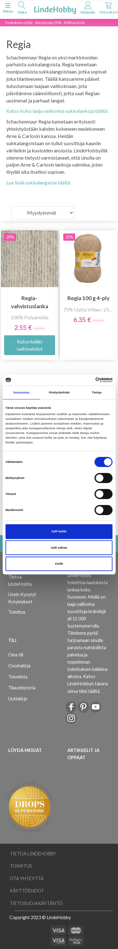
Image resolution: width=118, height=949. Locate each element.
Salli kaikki (59, 531)
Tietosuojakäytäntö (36, 903)
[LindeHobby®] (55, 9)
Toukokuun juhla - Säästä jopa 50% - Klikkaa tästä (45, 22)
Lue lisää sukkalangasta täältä (38, 182)
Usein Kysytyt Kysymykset (22, 598)
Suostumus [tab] (21, 392)
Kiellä (59, 563)
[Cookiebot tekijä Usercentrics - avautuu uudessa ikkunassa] (85, 380)
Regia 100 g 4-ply (88, 298)
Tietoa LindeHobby (20, 580)
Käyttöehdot (27, 890)
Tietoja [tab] (97, 392)
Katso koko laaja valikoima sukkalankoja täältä (57, 111)
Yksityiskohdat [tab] (59, 392)
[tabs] (22, 8)
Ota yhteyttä (27, 878)
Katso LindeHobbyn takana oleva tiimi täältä (87, 684)
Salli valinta (59, 547)
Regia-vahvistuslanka (29, 302)
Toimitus (16, 612)
